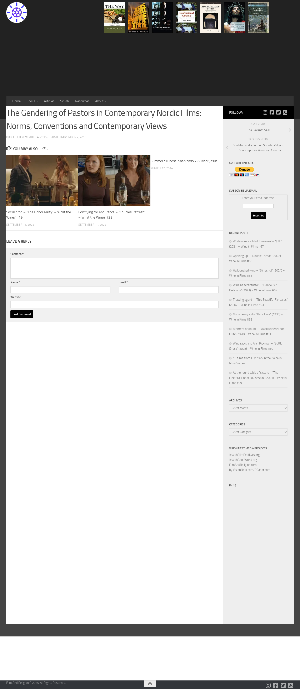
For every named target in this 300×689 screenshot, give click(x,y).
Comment (17, 254)
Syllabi (64, 101)
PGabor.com (262, 470)
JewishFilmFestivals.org (244, 455)
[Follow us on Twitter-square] (278, 112)
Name (15, 282)
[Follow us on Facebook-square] (271, 112)
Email (123, 282)
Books (30, 101)
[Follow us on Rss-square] (285, 112)
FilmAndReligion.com (243, 465)
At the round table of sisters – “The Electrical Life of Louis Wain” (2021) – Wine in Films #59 (258, 378)
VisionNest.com (243, 470)
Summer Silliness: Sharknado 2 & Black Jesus (184, 161)
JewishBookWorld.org (243, 460)
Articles (49, 101)
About (99, 101)
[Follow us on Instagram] (265, 112)
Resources (82, 101)
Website (15, 297)
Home (16, 101)
